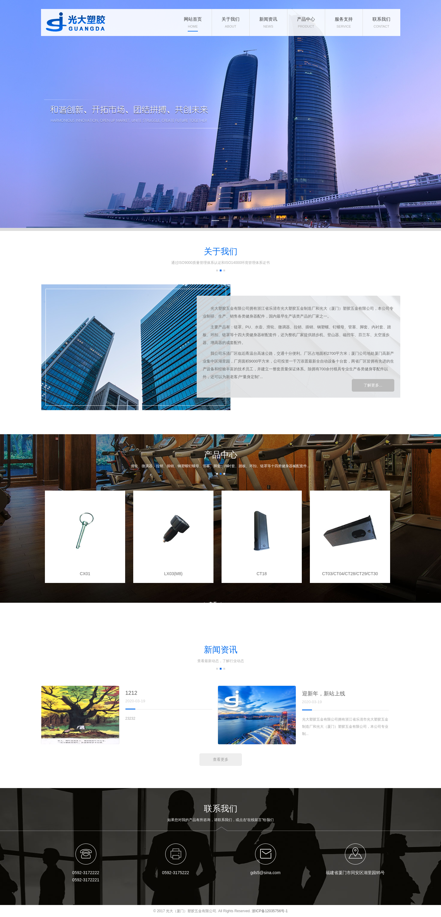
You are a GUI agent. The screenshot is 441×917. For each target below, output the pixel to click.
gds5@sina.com (265, 872)
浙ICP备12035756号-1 (270, 911)
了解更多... (372, 385)
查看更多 (213, 605)
